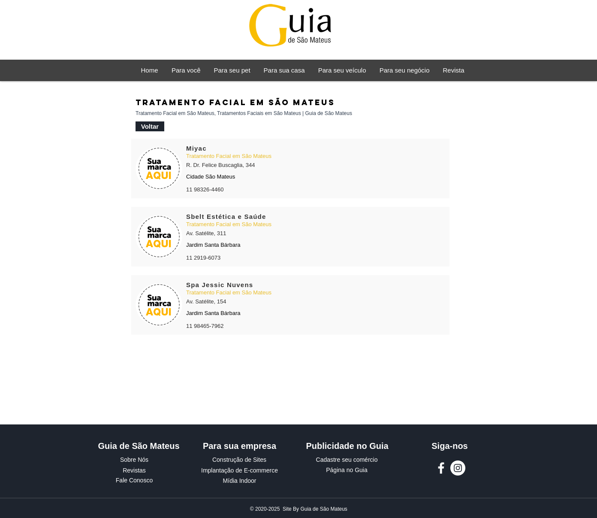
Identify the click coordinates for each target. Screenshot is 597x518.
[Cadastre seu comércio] (347, 460)
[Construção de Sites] (239, 460)
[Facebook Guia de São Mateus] (441, 468)
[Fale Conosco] (134, 481)
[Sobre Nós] (134, 460)
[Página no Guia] (347, 470)
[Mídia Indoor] (239, 481)
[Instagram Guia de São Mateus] (457, 468)
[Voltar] (150, 126)
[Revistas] (134, 471)
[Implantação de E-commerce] (239, 471)
